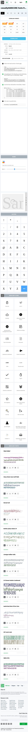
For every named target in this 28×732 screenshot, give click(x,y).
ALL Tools (20, 707)
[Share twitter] (6, 724)
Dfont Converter (4, 707)
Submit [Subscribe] (23, 723)
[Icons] (22, 13)
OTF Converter (3, 702)
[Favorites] (7, 13)
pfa (23, 26)
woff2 (11, 26)
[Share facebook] (1, 724)
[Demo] (11, 13)
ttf (4, 23)
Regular (10, 46)
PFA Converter (21, 703)
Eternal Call (7, 503)
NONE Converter (12, 707)
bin (4, 29)
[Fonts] (25, 13)
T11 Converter (21, 706)
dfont (17, 32)
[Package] (18, 13)
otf (17, 26)
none (23, 32)
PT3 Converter (12, 704)
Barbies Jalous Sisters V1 (10, 528)
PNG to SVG (3, 700)
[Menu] (15, 2)
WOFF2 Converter (12, 703)
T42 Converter (12, 706)
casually (10, 54)
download (14, 38)
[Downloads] (10, 468)
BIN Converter (3, 704)
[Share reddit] (4, 724)
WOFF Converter (4, 703)
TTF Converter (21, 700)
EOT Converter (21, 702)
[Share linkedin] (11, 724)
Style (18, 686)
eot (23, 23)
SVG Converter (12, 702)
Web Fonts (7, 686)
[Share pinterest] (9, 724)
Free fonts (2, 2)
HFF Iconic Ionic (8, 632)
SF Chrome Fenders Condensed (12, 580)
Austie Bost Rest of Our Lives (11, 606)
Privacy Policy (3, 709)
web (11, 23)
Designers (13, 686)
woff (5, 26)
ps (17, 29)
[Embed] (15, 468)
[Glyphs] (14, 13)
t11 (10, 32)
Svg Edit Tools (12, 700)
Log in (21, 2)
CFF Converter (3, 706)
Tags (22, 686)
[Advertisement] (14, 130)
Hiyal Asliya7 (7, 451)
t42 (4, 32)
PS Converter (20, 704)
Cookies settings (12, 709)
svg (17, 23)
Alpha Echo (7, 658)
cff (23, 29)
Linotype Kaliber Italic (10, 554)
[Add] (2, 13)
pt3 (11, 29)
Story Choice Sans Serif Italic (11, 477)
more (24, 289)
